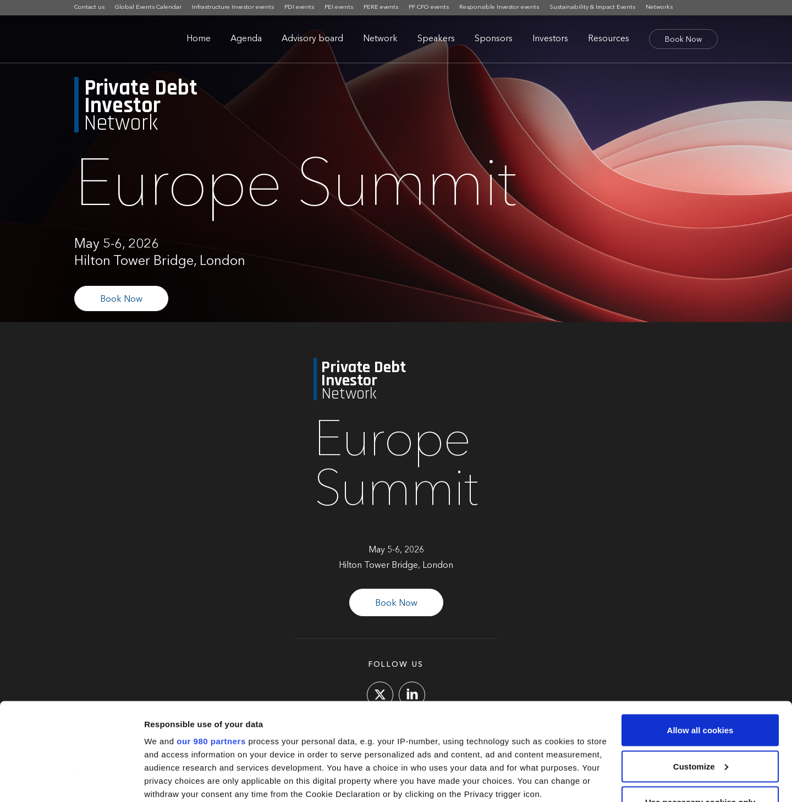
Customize (700, 684)
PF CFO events (429, 7)
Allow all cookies (700, 647)
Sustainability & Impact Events (592, 7)
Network (380, 39)
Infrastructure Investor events (233, 7)
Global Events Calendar (148, 7)
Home (198, 39)
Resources (608, 39)
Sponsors (494, 39)
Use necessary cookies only (700, 719)
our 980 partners (211, 658)
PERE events (381, 7)
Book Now (683, 39)
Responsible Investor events (499, 7)
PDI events (299, 7)
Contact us (89, 7)
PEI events (338, 7)
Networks (659, 7)
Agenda (246, 39)
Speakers (436, 39)
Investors (550, 39)
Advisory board (312, 39)
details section (528, 738)
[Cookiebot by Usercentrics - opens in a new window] (71, 780)
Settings (160, 780)
